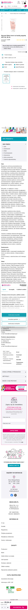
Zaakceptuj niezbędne (14, 323)
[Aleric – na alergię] (12, 6)
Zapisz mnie (14, 430)
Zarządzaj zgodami (14, 319)
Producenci (4, 549)
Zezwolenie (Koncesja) (7, 579)
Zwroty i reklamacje (6, 540)
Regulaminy (4, 529)
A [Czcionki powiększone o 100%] (25, 1)
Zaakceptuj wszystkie (14, 315)
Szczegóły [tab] (11, 289)
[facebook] (12, 495)
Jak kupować (4, 559)
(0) (26, 40)
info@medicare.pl (14, 491)
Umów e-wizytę (14, 465)
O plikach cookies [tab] (21, 289)
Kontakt (3, 526)
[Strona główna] (1, 13)
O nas (2, 523)
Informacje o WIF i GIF (7, 582)
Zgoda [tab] (4, 289)
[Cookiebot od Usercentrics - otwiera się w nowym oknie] (20, 285)
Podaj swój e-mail (6, 423)
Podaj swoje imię (6, 417)
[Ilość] (5, 607)
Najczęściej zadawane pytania (9, 570)
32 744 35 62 (14, 489)
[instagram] (15, 495)
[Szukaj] (5, 6)
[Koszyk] (24, 6)
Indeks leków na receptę (7, 556)
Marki (2, 552)
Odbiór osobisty (5, 566)
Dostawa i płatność (6, 563)
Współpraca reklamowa (7, 536)
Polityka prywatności (6, 533)
